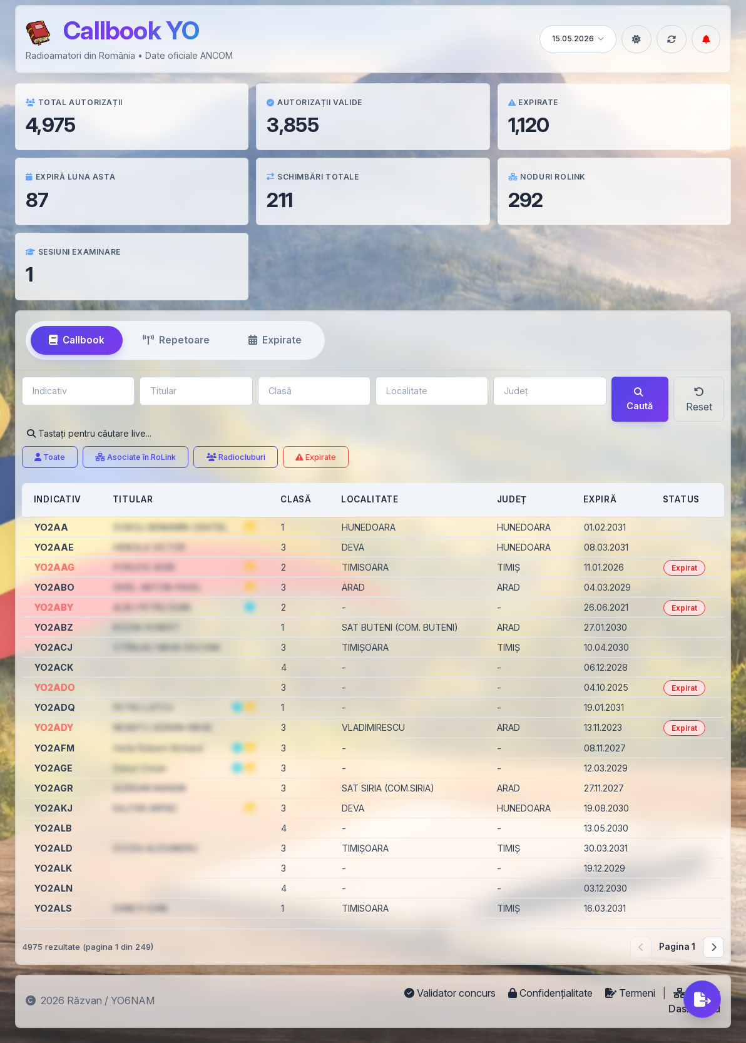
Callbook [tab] (77, 340)
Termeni (631, 993)
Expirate (315, 457)
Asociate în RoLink (135, 457)
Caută (639, 399)
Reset (699, 400)
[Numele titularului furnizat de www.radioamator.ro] (250, 607)
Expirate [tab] (275, 340)
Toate (49, 457)
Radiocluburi (236, 457)
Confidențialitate (551, 993)
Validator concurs (451, 993)
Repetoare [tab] (176, 340)
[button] (250, 527)
